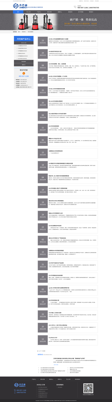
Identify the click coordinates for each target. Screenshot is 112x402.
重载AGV (23, 64)
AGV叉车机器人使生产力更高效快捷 (58, 188)
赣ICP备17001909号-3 (62, 400)
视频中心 (60, 12)
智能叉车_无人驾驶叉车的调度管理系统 (59, 176)
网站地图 (97, 1)
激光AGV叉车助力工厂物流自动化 (57, 238)
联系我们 (91, 12)
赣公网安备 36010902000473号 (71, 400)
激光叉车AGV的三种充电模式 (56, 201)
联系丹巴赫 (86, 1)
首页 (18, 12)
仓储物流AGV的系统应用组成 (56, 250)
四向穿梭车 (24, 61)
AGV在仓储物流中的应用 (55, 225)
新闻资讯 (70, 12)
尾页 (44, 351)
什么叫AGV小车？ (53, 337)
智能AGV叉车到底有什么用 (55, 213)
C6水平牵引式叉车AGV (22, 58)
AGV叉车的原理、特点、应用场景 (57, 64)
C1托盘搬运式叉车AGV (22, 45)
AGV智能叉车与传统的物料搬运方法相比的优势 (61, 163)
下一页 (42, 351)
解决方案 (49, 12)
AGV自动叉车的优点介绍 (55, 51)
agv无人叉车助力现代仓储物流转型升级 (59, 288)
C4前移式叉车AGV (21, 53)
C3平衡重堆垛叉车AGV (22, 51)
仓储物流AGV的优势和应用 (55, 151)
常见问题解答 (30, 31)
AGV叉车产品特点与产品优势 (56, 263)
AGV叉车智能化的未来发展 (55, 275)
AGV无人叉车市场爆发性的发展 (57, 89)
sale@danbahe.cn (24, 85)
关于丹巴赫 (80, 12)
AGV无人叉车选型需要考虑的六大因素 (58, 39)
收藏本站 (81, 1)
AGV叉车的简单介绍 (54, 300)
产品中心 (39, 12)
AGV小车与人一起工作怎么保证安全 (58, 325)
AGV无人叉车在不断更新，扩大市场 (58, 76)
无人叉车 (29, 12)
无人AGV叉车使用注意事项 (55, 101)
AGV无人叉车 (23, 42)
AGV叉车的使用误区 (54, 126)
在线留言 (92, 1)
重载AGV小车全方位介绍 (55, 138)
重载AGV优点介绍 (73, 369)
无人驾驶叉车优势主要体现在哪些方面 (48, 372)
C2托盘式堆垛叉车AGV (22, 48)
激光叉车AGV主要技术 (74, 372)
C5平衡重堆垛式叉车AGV (23, 56)
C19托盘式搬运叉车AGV (43, 393)
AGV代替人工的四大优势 (55, 312)
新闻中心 (51, 379)
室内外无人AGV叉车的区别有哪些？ (77, 367)
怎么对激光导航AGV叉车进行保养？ (58, 113)
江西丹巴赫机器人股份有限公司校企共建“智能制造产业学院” (69, 358)
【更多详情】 (56, 364)
